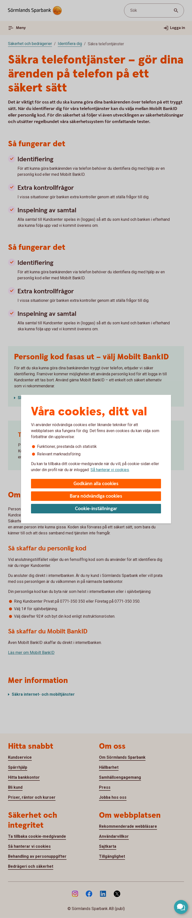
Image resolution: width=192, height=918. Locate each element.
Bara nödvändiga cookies (96, 496)
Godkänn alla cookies (96, 484)
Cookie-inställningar (96, 509)
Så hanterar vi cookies (109, 469)
